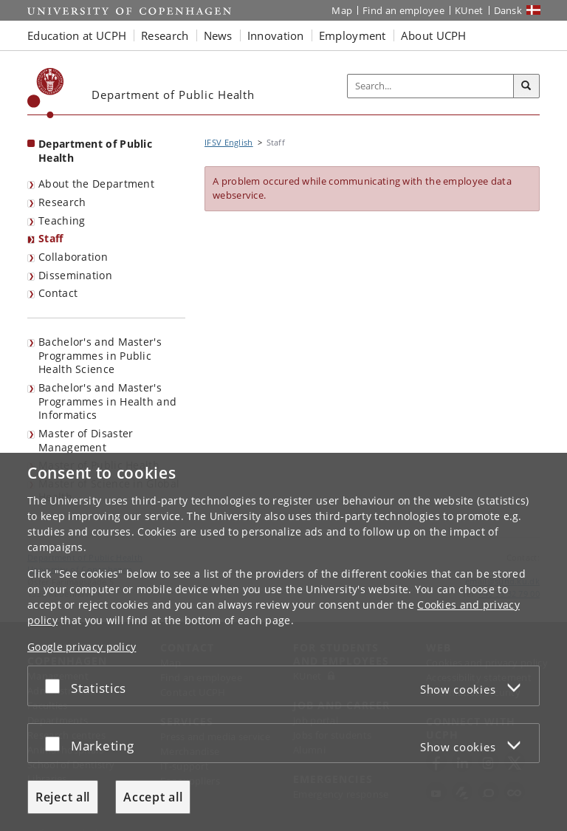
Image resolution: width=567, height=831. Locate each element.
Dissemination (75, 275)
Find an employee (403, 10)
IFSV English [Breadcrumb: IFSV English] (229, 142)
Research (62, 202)
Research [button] (164, 35)
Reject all (62, 797)
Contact (58, 293)
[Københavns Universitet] (45, 93)
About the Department (96, 184)
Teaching (61, 220)
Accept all (152, 797)
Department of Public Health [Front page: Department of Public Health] (95, 151)
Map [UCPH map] (341, 10)
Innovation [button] (275, 35)
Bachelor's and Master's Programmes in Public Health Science (100, 355)
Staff (50, 238)
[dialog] (283, 642)
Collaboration (73, 257)
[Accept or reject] (56, 686)
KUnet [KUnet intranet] (469, 10)
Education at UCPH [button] (76, 35)
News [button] (218, 35)
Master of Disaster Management (85, 440)
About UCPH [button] (434, 35)
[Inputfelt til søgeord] (431, 86)
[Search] (526, 86)
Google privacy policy (81, 647)
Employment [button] (352, 35)
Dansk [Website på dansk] (508, 10)
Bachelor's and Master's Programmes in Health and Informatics (107, 401)
